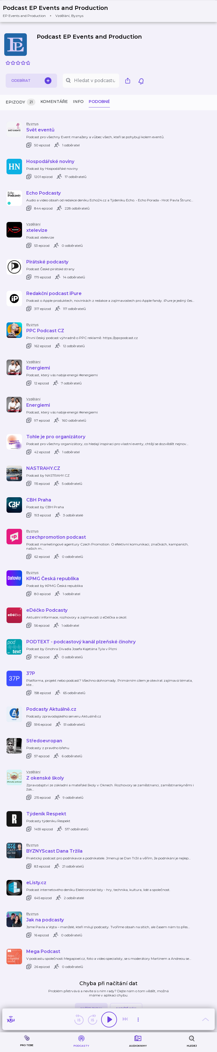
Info (78, 101)
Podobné (99, 101)
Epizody (20, 102)
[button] (59, 11)
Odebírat (31, 80)
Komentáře (54, 101)
